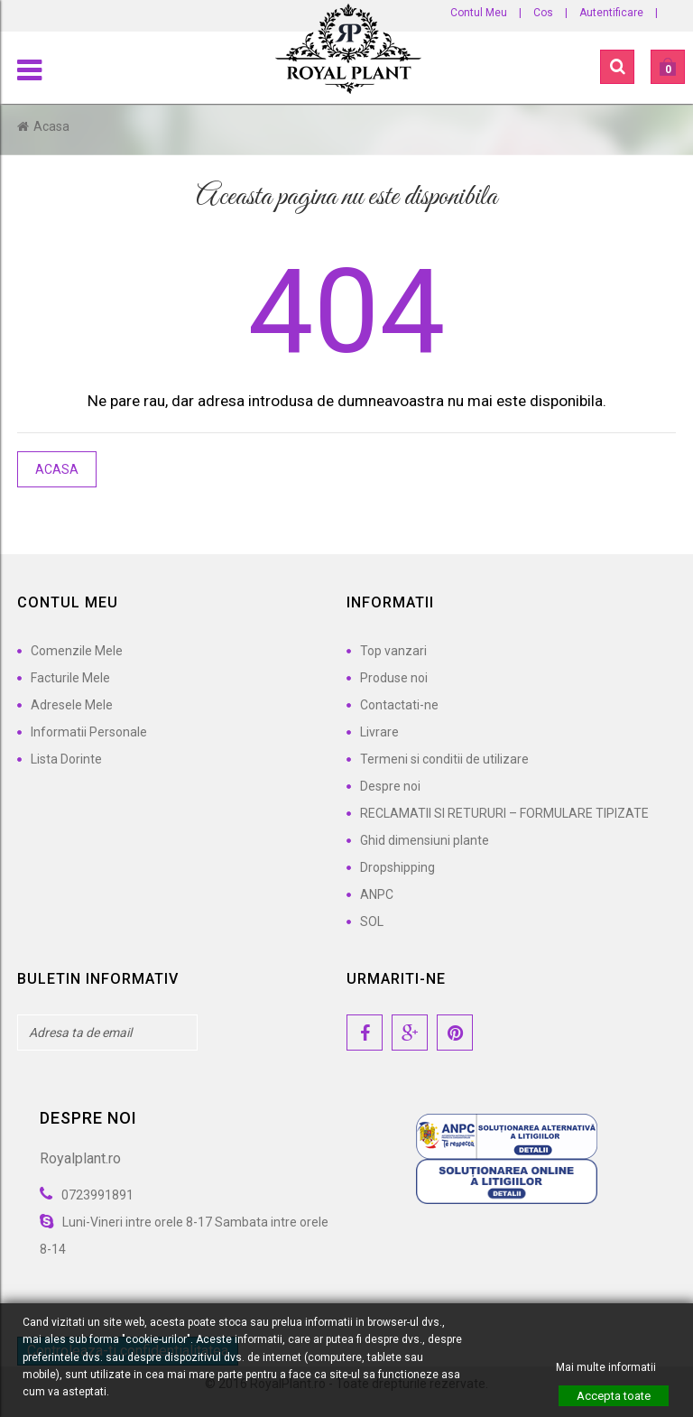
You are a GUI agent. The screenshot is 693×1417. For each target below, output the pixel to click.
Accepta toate (614, 1396)
